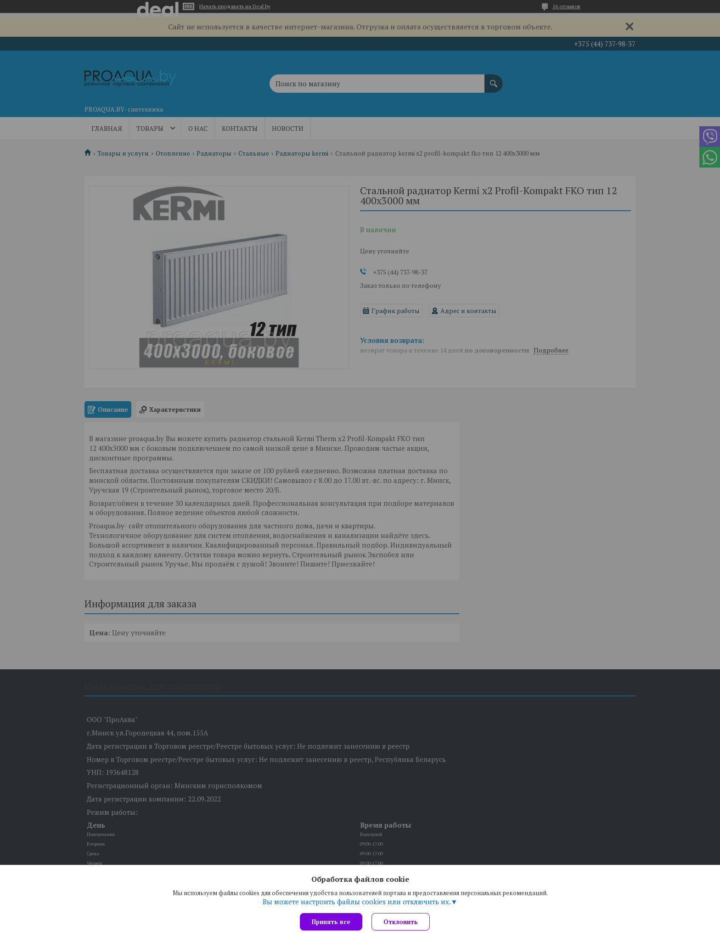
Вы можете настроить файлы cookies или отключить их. (357, 901)
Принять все (331, 922)
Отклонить (400, 922)
